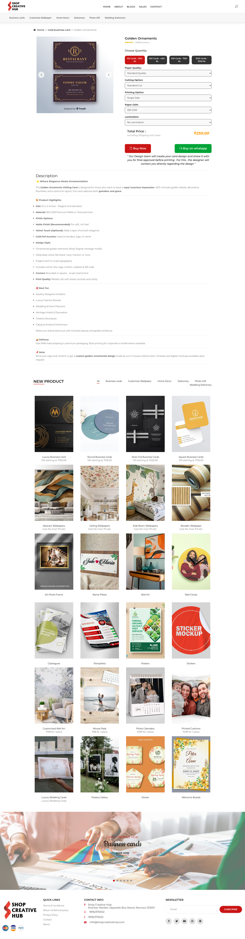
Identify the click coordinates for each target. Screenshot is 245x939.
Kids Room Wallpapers (145, 527)
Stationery (79, 17)
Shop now (122, 854)
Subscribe (230, 911)
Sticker (145, 799)
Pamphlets (100, 665)
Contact (156, 6)
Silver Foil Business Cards (145, 458)
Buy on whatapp (193, 150)
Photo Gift (95, 17)
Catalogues (54, 665)
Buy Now (138, 150)
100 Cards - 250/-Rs (134, 61)
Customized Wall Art (54, 730)
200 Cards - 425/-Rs (157, 61)
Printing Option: (134, 94)
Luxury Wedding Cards (53, 799)
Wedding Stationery (115, 17)
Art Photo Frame (54, 596)
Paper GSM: (131, 106)
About (118, 6)
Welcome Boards (191, 799)
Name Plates (100, 596)
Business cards (17, 17)
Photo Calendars (145, 730)
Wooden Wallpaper (191, 527)
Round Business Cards (99, 458)
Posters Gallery (100, 799)
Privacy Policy (50, 916)
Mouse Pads (99, 730)
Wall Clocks (191, 596)
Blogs (131, 6)
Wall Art (145, 596)
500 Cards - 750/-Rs (179, 61)
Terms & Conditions (53, 907)
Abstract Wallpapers (54, 527)
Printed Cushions (191, 730)
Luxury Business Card (54, 458)
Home (106, 6)
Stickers (191, 665)
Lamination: (132, 118)
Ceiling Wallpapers (99, 527)
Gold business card (59, 29)
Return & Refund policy (55, 911)
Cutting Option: (134, 81)
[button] (114, 882)
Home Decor (62, 17)
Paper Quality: (133, 69)
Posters (145, 665)
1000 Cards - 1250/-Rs (202, 61)
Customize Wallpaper (41, 17)
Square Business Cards (191, 458)
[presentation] (41, 75)
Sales (143, 6)
